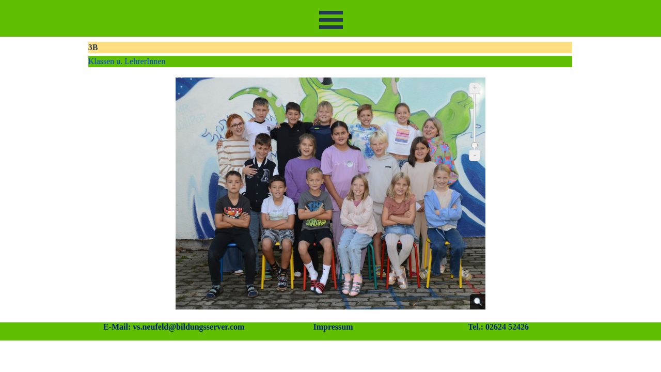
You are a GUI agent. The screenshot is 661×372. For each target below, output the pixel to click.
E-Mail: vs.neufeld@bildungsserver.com (173, 326)
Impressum (333, 326)
